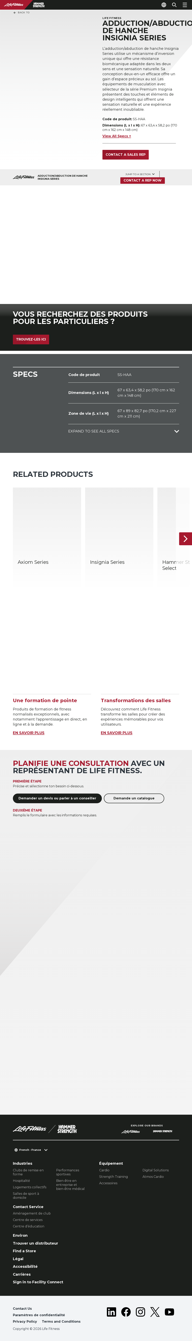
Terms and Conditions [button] (61, 1321)
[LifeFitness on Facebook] (126, 1316)
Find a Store (24, 1251)
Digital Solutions (155, 1170)
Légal (18, 1259)
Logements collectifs (29, 1187)
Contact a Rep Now (143, 180)
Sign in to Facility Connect (38, 1282)
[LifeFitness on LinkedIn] (111, 1316)
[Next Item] (185, 538)
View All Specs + (116, 136)
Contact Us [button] (22, 1309)
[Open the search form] (174, 5)
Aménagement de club (32, 1213)
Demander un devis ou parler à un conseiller (57, 798)
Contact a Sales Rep (126, 155)
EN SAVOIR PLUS (28, 733)
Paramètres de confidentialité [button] (39, 1315)
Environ (20, 1235)
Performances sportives (67, 1172)
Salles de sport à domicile (26, 1196)
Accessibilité (25, 1266)
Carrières (22, 1274)
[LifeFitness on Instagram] (140, 1316)
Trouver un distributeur (35, 1243)
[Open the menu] (185, 5)
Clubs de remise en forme (28, 1172)
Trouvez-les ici (31, 339)
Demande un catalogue (134, 798)
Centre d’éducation (28, 1226)
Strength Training (113, 1177)
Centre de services (27, 1220)
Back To (21, 12)
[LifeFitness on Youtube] (169, 1316)
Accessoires (108, 1183)
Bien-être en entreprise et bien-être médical (70, 1185)
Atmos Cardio (153, 1177)
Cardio (104, 1170)
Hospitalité (21, 1181)
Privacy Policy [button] (25, 1321)
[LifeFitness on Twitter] (155, 1316)
